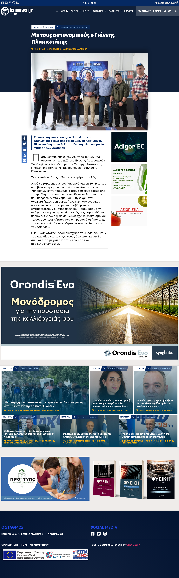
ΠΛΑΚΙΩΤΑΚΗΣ (41, 49)
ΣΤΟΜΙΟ (153, 441)
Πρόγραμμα (55, 534)
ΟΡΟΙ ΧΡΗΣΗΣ (9, 545)
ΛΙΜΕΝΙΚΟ (10, 411)
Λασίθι (76, 11)
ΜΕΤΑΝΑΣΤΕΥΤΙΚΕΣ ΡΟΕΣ (32, 411)
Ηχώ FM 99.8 (9, 534)
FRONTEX (18, 411)
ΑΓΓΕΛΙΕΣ (144, 11)
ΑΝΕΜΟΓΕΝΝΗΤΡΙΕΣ (153, 410)
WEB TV (64, 11)
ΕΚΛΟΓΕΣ (128, 11)
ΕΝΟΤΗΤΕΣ (115, 11)
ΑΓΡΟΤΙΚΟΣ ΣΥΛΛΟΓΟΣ (34, 441)
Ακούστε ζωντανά (166, 3)
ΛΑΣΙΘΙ (52, 49)
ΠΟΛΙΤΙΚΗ (49, 27)
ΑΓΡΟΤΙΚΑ (98, 410)
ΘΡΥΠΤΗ (142, 410)
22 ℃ (172, 11)
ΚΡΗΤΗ (86, 11)
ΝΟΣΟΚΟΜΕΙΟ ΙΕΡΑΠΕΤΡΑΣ (95, 441)
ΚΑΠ (104, 410)
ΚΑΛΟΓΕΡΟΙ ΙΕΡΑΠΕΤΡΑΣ (51, 411)
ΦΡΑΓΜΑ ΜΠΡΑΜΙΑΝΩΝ (15, 441)
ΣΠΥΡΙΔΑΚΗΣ (167, 410)
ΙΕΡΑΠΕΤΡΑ (7, 368)
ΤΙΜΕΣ (157, 11)
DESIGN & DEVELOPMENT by (116, 545)
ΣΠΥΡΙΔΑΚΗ (111, 410)
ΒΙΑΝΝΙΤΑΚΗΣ (48, 441)
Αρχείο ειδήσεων (32, 534)
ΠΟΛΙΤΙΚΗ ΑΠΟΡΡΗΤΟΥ (35, 545)
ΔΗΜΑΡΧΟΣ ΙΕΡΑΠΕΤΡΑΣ (74, 441)
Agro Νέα (99, 11)
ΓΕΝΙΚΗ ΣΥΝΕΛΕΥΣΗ (11, 443)
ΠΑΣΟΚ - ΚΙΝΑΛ (122, 410)
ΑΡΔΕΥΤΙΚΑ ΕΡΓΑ (26, 443)
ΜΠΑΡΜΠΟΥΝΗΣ (69, 443)
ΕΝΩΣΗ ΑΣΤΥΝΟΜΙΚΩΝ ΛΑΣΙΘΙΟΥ (72, 49)
